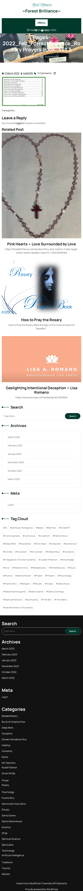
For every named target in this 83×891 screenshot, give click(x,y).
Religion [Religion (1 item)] (26, 583)
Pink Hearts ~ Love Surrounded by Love (41, 243)
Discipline (7, 733)
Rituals (5, 809)
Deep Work (7, 727)
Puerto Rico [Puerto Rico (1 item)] (11, 583)
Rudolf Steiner (9, 767)
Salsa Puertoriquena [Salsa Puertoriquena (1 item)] (15, 591)
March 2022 (14, 479)
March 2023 (14, 437)
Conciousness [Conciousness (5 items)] (12, 535)
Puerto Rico (8, 798)
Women (6, 874)
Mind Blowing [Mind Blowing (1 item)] (58, 567)
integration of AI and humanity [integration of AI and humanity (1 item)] (20, 559)
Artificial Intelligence (13, 855)
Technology (8, 850)
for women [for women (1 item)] (37, 551)
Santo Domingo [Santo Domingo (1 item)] (56, 591)
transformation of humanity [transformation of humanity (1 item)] (19, 607)
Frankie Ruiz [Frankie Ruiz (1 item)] (53, 551)
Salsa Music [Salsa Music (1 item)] (64, 583)
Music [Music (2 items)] (72, 567)
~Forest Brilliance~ (41, 11)
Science (6, 827)
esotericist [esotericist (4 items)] (71, 543)
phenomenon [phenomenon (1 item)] (24, 575)
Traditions (7, 862)
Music (5, 757)
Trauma (6, 868)
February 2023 (15, 445)
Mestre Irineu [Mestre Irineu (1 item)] (21, 567)
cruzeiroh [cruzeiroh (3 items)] (45, 535)
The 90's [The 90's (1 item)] (47, 599)
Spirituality (8, 844)
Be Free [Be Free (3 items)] (52, 527)
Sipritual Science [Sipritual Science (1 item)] (13, 599)
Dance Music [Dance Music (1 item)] (61, 535)
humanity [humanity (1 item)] (69, 551)
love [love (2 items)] (7, 567)
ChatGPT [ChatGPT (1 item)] (65, 527)
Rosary (5, 785)
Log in (11, 504)
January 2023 (14, 454)
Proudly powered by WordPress (41, 889)
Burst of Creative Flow (13, 721)
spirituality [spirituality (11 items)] (32, 599)
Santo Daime (9, 815)
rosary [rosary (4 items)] (50, 583)
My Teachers (8, 762)
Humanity (7, 751)
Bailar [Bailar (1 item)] (40, 527)
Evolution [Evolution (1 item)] (22, 551)
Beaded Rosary (10, 716)
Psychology (8, 792)
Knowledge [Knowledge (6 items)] (68, 559)
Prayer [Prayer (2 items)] (39, 575)
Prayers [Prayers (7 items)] (51, 575)
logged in (20, 123)
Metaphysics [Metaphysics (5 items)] (39, 567)
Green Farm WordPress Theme (32, 883)
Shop (4, 833)
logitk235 (28, 73)
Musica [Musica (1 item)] (8, 575)
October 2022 (15, 470)
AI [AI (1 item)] (6, 527)
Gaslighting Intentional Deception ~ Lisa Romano (41, 390)
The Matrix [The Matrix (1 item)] (61, 599)
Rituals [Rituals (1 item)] (38, 583)
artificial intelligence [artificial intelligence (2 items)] (22, 527)
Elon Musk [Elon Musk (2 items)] (41, 543)
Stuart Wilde (8, 773)
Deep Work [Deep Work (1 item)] (10, 543)
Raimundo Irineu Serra (14, 803)
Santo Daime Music (12, 821)
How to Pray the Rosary (41, 319)
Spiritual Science (11, 838)
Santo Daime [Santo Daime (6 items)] (36, 591)
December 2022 (16, 462)
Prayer (5, 780)
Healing (6, 745)
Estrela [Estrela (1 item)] (8, 551)
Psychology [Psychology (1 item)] (66, 575)
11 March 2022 (12, 73)
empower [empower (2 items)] (56, 543)
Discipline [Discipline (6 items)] (26, 543)
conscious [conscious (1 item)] (30, 535)
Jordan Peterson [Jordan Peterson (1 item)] (49, 559)
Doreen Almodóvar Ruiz (14, 739)
